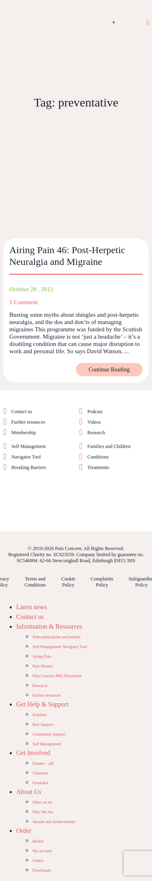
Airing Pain (41, 656)
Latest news (31, 607)
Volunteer (40, 773)
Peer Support (43, 724)
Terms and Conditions (35, 582)
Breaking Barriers (28, 467)
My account (42, 851)
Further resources (28, 422)
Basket (37, 841)
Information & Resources (49, 626)
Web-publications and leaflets (56, 637)
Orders (37, 860)
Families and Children (109, 446)
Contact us (21, 411)
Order (23, 830)
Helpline (39, 714)
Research (96, 432)
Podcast (95, 411)
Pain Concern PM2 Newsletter (57, 676)
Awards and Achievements (53, 821)
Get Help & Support (42, 704)
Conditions (98, 457)
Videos (94, 422)
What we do (42, 802)
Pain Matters (42, 666)
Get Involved (33, 752)
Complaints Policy (102, 582)
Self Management (28, 446)
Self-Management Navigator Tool (59, 646)
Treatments (98, 467)
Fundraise (40, 783)
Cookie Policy (68, 582)
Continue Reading (109, 370)
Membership (23, 432)
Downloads (41, 870)
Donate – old (43, 763)
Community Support (49, 734)
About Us (28, 791)
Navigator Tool (26, 457)
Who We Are (43, 812)
